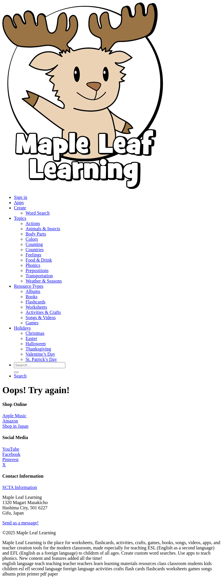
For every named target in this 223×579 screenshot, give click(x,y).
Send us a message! (20, 522)
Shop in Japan (15, 426)
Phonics (33, 265)
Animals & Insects (43, 228)
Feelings (33, 254)
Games (32, 322)
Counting (34, 244)
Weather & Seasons (44, 280)
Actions (33, 223)
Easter (31, 338)
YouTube (10, 449)
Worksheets (36, 307)
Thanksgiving (38, 348)
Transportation (39, 275)
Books (31, 296)
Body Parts (36, 233)
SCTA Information (19, 487)
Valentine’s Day (40, 354)
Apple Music (14, 415)
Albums (33, 291)
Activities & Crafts (43, 312)
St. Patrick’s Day (41, 359)
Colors (32, 239)
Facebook (11, 454)
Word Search (38, 213)
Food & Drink (39, 260)
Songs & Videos (41, 317)
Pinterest (10, 459)
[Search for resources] (39, 365)
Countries (35, 249)
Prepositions (37, 270)
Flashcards (35, 301)
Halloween (36, 343)
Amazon (10, 420)
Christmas (35, 333)
